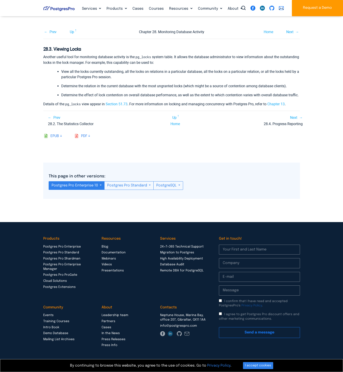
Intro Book (51, 326)
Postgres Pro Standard (127, 185)
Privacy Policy (251, 305)
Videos (107, 264)
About (233, 9)
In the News (111, 332)
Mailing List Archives (59, 338)
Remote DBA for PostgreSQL (182, 270)
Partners (108, 320)
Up (72, 32)
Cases (137, 9)
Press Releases (113, 338)
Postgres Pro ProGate (60, 274)
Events (48, 314)
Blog (105, 246)
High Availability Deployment (181, 258)
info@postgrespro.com (178, 325)
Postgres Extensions (59, 286)
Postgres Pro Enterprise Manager (62, 266)
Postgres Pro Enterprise (62, 246)
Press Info (109, 344)
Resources (179, 9)
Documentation (114, 252)
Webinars (109, 258)
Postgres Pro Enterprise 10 (75, 185)
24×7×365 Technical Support (182, 246)
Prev (53, 32)
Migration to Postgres (177, 252)
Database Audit (172, 264)
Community (208, 9)
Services (90, 9)
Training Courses (56, 320)
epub (54, 136)
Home (268, 32)
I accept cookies (258, 365)
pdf (84, 136)
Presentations (113, 270)
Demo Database (55, 332)
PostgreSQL (166, 185)
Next (289, 32)
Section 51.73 (116, 104)
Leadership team (115, 314)
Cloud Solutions (55, 280)
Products (115, 9)
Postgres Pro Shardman (61, 258)
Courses (156, 9)
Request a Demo (317, 8)
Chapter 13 (276, 104)
